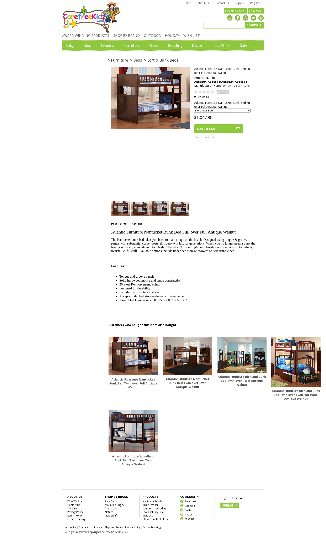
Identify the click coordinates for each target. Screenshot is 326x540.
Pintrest (188, 514)
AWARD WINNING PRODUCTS (85, 35)
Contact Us (222, 3)
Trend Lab (111, 508)
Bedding (177, 45)
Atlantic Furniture (236, 86)
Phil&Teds (111, 501)
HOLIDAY (172, 35)
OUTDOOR (152, 35)
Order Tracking (76, 519)
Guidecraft (111, 515)
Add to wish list (205, 137)
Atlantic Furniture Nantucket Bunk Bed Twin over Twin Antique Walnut (187, 383)
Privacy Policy (75, 512)
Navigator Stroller (153, 501)
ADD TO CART (207, 129)
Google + (189, 505)
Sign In (239, 3)
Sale (245, 45)
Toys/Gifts (223, 45)
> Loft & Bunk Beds (161, 60)
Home (187, 3)
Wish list (72, 508)
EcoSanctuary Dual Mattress (153, 513)
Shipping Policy (114, 527)
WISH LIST (191, 35)
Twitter (188, 510)
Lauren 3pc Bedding (154, 508)
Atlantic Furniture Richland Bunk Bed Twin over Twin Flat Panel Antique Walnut (296, 395)
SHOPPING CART (235, 10)
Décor (199, 45)
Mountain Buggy (114, 505)
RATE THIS (223, 92)
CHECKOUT (256, 10)
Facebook (190, 501)
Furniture (133, 45)
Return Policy (75, 515)
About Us (203, 3)
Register (255, 3)
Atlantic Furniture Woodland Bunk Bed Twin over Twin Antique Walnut (133, 460)
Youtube (189, 518)
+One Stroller (150, 505)
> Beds (136, 60)
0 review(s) (201, 97)
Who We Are (74, 501)
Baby (71, 45)
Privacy (98, 527)
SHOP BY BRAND (126, 35)
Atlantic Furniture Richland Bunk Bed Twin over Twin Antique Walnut (242, 381)
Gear (156, 45)
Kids (89, 45)
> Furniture (118, 60)
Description (119, 223)
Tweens (108, 45)
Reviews (137, 223)
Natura (109, 512)
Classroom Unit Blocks (156, 519)
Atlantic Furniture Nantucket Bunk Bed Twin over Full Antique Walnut (133, 383)
